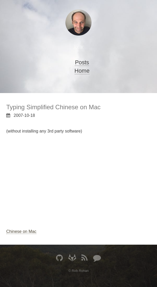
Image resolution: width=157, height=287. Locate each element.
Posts (82, 62)
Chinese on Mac (21, 231)
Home (82, 70)
